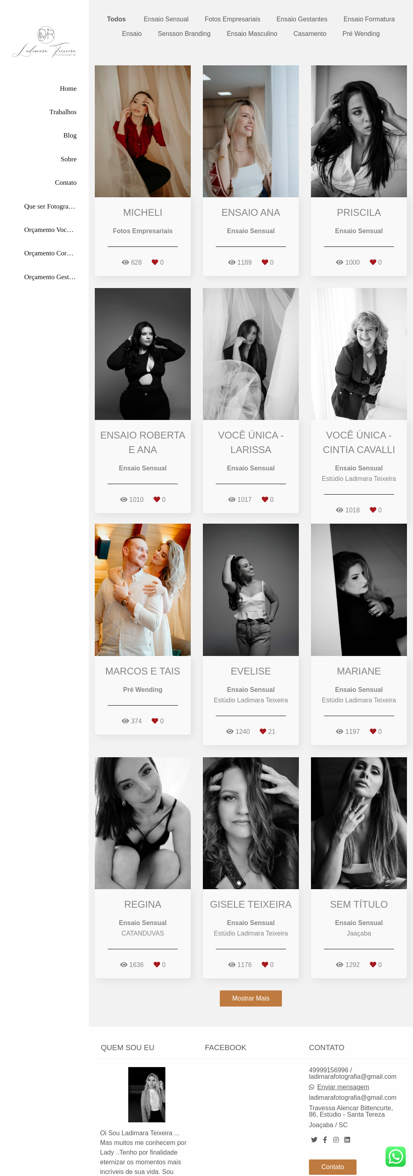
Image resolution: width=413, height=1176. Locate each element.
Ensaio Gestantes (301, 19)
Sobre (68, 159)
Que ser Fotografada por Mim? (50, 206)
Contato (66, 182)
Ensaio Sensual (166, 19)
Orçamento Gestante (50, 277)
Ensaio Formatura (369, 19)
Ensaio (132, 34)
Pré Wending (361, 34)
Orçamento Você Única (50, 230)
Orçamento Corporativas (50, 253)
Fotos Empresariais (233, 19)
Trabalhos (63, 112)
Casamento (310, 34)
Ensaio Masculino (252, 34)
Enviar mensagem (343, 1056)
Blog (70, 135)
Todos (116, 19)
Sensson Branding (184, 34)
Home (68, 88)
